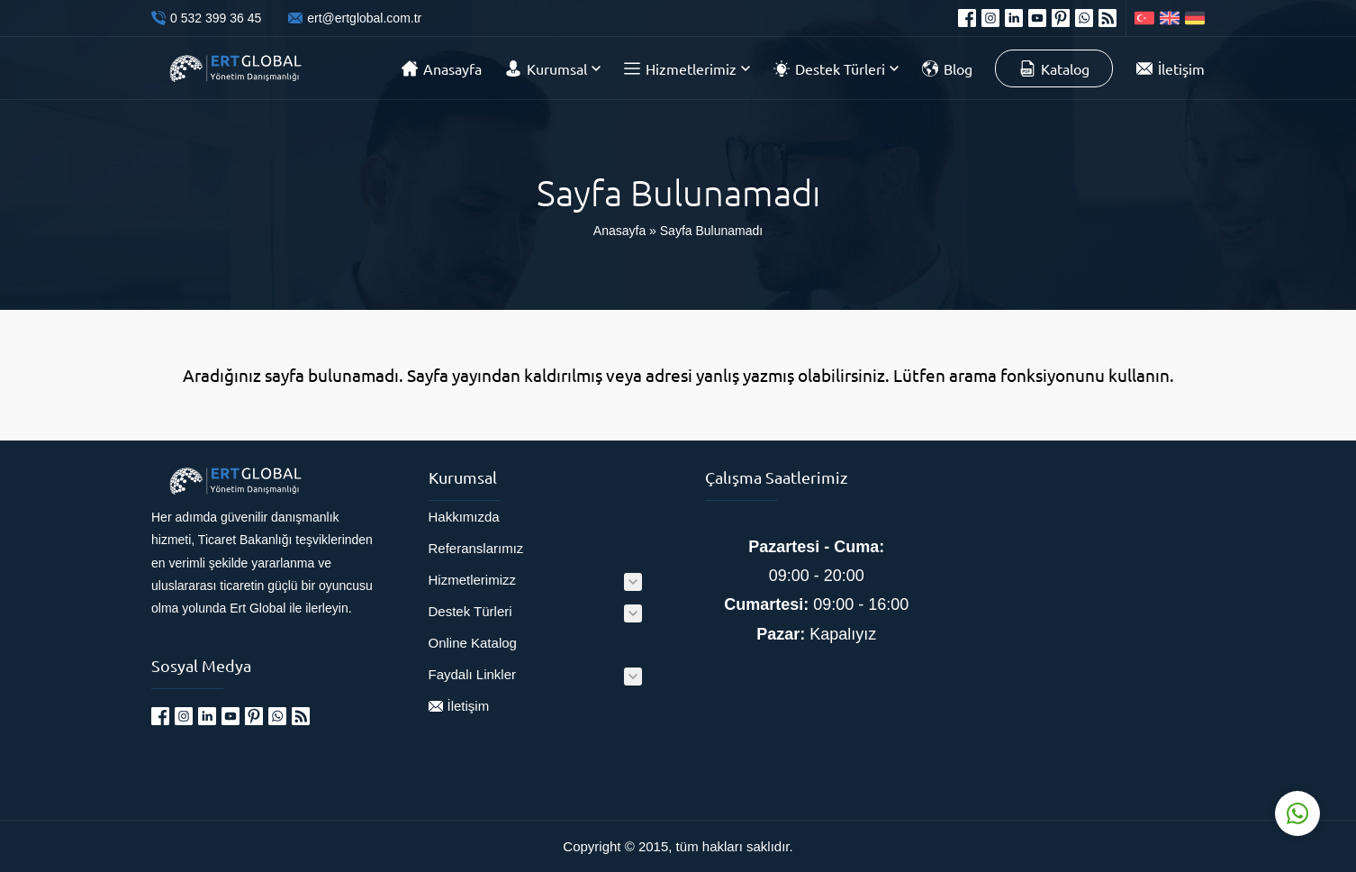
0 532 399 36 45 (215, 18)
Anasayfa (619, 230)
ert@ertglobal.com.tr (364, 18)
